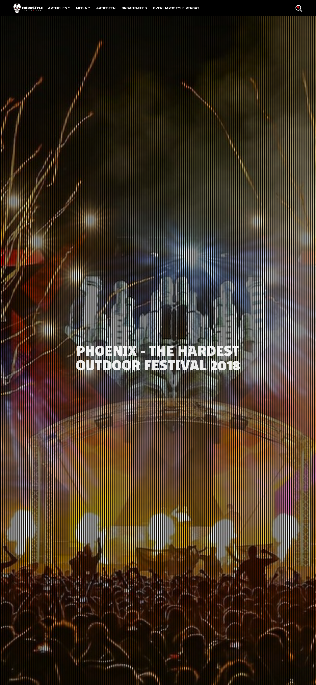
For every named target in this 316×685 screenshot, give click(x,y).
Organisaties (134, 8)
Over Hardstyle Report (176, 8)
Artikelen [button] (57, 8)
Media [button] (81, 8)
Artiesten (105, 8)
